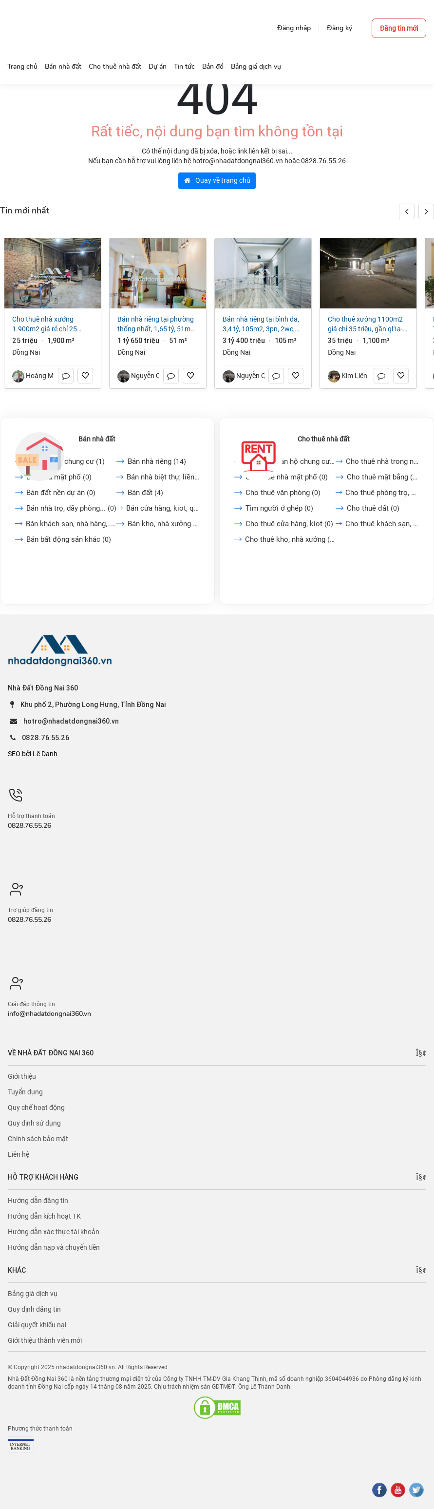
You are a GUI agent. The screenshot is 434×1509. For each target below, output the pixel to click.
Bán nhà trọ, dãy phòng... (71, 508)
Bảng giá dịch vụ (32, 1294)
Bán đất (145, 492)
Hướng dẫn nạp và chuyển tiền (54, 1247)
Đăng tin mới (399, 28)
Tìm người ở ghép (279, 508)
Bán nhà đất (96, 439)
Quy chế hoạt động (36, 1107)
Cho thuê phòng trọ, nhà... (382, 492)
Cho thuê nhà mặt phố (286, 477)
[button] (426, 211)
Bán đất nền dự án (60, 492)
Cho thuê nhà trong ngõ (382, 461)
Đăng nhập (294, 28)
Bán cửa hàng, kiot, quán (163, 508)
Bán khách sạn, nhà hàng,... (71, 523)
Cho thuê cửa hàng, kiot (289, 523)
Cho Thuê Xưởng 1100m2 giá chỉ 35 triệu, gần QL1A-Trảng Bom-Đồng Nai (365, 324)
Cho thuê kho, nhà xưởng (290, 539)
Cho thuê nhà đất (324, 439)
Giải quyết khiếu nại (37, 1325)
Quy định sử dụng (34, 1123)
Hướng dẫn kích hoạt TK (44, 1216)
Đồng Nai (26, 352)
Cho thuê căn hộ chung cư (290, 461)
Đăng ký (339, 28)
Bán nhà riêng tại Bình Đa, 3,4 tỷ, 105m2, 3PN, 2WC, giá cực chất (261, 324)
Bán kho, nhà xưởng (164, 523)
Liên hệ (18, 1154)
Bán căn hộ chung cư (65, 461)
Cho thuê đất (373, 508)
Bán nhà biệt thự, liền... (163, 477)
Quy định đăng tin (34, 1309)
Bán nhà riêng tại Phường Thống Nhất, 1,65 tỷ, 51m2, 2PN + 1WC (156, 324)
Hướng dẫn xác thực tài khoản (53, 1232)
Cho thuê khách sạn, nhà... (382, 523)
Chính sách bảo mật (38, 1139)
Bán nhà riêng (157, 461)
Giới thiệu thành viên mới (45, 1340)
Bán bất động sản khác (68, 539)
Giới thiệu (22, 1076)
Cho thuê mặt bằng (383, 477)
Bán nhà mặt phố (59, 477)
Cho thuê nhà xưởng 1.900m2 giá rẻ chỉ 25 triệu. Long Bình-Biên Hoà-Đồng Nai (49, 324)
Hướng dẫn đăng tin (38, 1200)
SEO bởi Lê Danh (32, 754)
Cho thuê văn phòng (283, 492)
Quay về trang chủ (217, 180)
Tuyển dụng (25, 1092)
